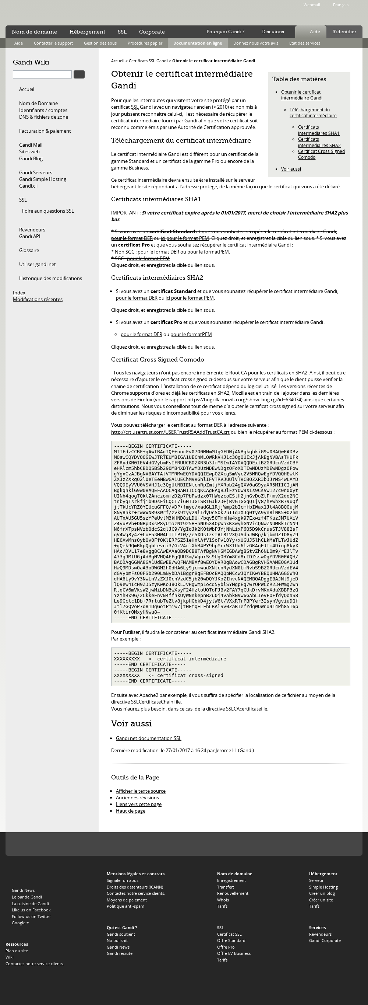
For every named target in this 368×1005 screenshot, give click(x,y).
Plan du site (17, 950)
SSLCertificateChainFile (156, 701)
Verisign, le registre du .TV (139, 844)
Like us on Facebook (31, 909)
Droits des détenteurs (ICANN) (135, 887)
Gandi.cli (28, 185)
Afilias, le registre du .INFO (117, 844)
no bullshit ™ (88, 12)
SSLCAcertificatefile (246, 708)
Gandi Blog (31, 158)
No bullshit (117, 940)
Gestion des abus (100, 43)
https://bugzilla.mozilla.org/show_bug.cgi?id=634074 (244, 399)
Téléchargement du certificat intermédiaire (313, 112)
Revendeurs (32, 229)
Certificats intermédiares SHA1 (319, 130)
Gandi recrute (119, 953)
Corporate (152, 32)
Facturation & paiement (45, 131)
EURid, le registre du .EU (182, 844)
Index (19, 292)
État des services (304, 43)
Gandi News (23, 890)
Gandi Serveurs (35, 172)
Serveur (316, 880)
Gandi (36, 13)
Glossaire (29, 250)
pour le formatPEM (208, 251)
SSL (23, 199)
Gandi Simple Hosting (42, 179)
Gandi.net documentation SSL (148, 738)
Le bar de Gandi (27, 897)
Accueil (26, 89)
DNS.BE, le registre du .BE (238, 844)
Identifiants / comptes (43, 110)
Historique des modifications (50, 278)
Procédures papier (145, 43)
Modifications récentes (38, 299)
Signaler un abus (122, 880)
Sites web (29, 151)
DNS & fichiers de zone (43, 117)
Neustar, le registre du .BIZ (294, 844)
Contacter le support (53, 43)
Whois (223, 900)
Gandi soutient (121, 934)
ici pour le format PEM (185, 238)
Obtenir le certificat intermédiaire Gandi (213, 60)
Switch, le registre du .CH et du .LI (268, 844)
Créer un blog (322, 893)
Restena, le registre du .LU (340, 844)
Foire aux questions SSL (48, 210)
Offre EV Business (234, 953)
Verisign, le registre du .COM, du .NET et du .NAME (57, 844)
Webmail (312, 4)
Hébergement (87, 32)
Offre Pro (226, 947)
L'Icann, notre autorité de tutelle (27, 844)
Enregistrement (231, 880)
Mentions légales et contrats (135, 873)
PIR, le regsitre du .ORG (90, 844)
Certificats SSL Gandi (148, 60)
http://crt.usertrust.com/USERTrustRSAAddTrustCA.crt (170, 432)
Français (340, 4)
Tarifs (222, 906)
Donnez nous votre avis (255, 43)
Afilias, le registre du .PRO (317, 844)
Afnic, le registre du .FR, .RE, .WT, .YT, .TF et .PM (210, 844)
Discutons (273, 31)
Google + (20, 922)
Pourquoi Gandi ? (225, 31)
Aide (315, 31)
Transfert (225, 887)
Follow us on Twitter (31, 916)
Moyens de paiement (127, 900)
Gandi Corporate (325, 940)
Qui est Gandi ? (122, 927)
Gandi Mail (30, 145)
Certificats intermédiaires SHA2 (319, 142)
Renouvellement (232, 893)
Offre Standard (231, 940)
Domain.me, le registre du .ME (158, 844)
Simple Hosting (323, 887)
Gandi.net (21, 875)
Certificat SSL (229, 934)
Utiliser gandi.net (37, 264)
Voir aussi (291, 169)
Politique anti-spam (125, 906)
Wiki (10, 957)
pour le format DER (132, 238)
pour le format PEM (148, 258)
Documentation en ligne (197, 43)
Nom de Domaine (38, 103)
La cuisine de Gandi (30, 903)
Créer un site (321, 900)
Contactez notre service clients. (35, 963)
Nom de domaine (34, 32)
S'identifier (344, 31)
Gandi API (29, 236)
